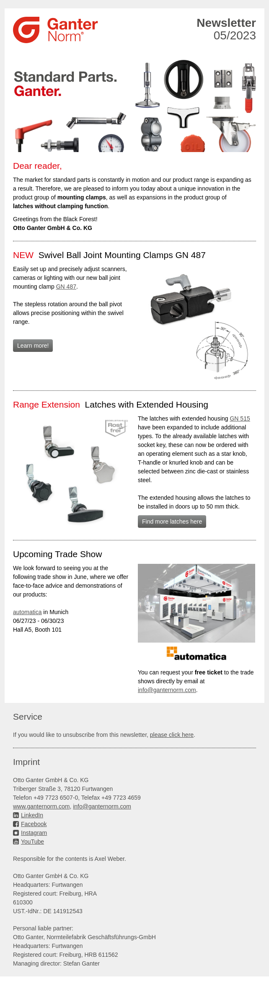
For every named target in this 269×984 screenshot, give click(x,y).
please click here (172, 734)
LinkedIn (32, 815)
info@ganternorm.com (102, 806)
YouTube (32, 841)
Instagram (34, 832)
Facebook (34, 824)
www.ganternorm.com (41, 806)
